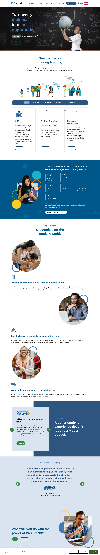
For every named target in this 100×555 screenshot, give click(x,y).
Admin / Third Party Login (13, 527)
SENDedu (27, 512)
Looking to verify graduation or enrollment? (24, 41)
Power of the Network (30, 502)
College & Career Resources (14, 506)
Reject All (83, 552)
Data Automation (46, 539)
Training (79, 531)
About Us (79, 502)
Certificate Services (47, 521)
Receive (44, 537)
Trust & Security (80, 513)
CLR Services (45, 522)
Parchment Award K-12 (48, 504)
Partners (79, 506)
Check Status (25, 546)
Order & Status (11, 504)
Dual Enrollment (46, 531)
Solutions (27, 539)
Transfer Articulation (47, 535)
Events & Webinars (81, 528)
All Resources (80, 526)
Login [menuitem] (80, 3)
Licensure (27, 531)
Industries (27, 541)
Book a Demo (71, 3)
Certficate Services (64, 526)
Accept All (93, 552)
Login (9, 517)
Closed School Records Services (49, 526)
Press (78, 511)
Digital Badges (46, 519)
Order (12, 546)
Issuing (26, 517)
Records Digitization (47, 508)
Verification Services (47, 524)
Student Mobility (28, 522)
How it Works (11, 502)
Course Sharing (46, 533)
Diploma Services (46, 506)
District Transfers (46, 510)
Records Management (30, 510)
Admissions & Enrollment (30, 519)
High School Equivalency (30, 529)
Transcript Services (47, 515)
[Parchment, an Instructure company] (16, 3)
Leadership (79, 504)
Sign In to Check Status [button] (30, 36)
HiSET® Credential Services (66, 517)
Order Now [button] (16, 36)
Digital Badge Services (64, 528)
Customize (73, 552)
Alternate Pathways (64, 519)
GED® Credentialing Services (66, 515)
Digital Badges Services (65, 508)
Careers (79, 509)
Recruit (44, 530)
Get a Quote (80, 519)
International (28, 504)
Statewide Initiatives (29, 527)
